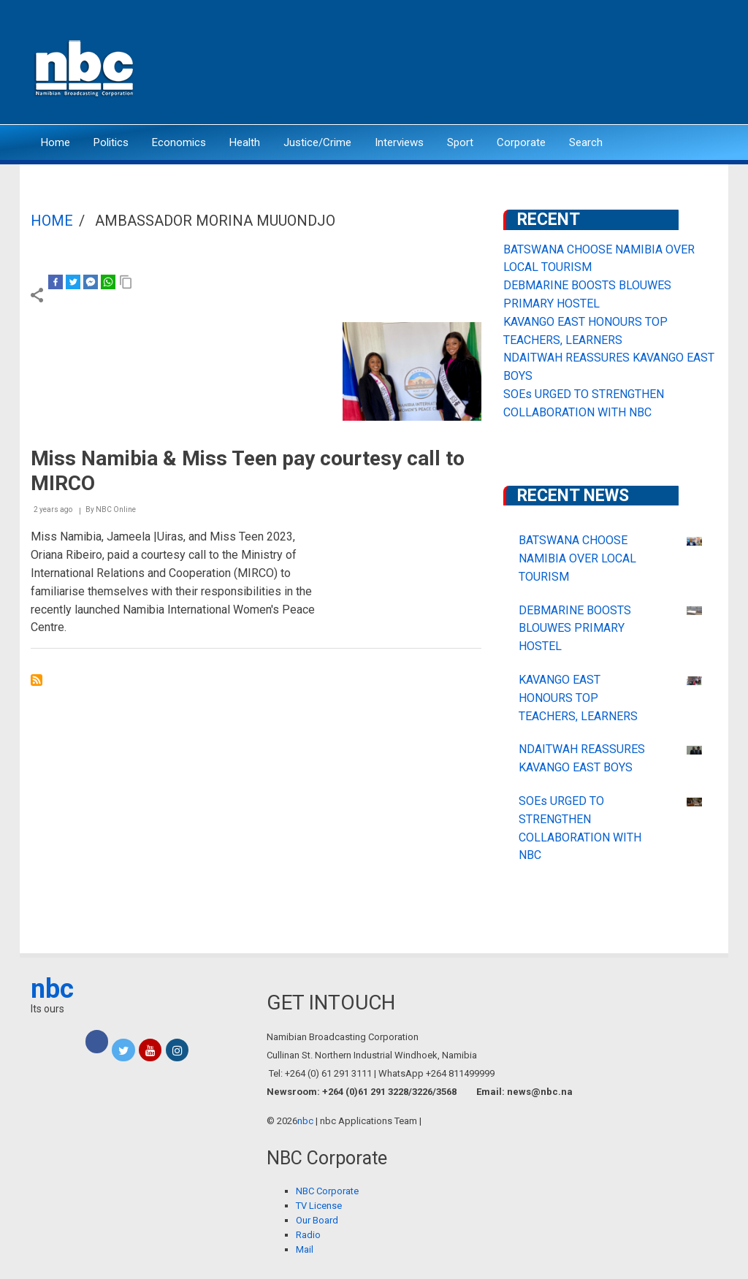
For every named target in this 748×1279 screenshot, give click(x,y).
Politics (111, 142)
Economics (179, 142)
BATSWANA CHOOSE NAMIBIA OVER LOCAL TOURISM (577, 558)
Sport (460, 142)
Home (55, 142)
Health (244, 142)
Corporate (521, 142)
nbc (52, 989)
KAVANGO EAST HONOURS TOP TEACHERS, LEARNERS (578, 698)
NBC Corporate (327, 1191)
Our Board (317, 1220)
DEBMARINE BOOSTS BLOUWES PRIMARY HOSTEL (575, 628)
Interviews (399, 142)
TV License (319, 1205)
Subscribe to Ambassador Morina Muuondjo (36, 680)
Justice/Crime (317, 142)
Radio (308, 1234)
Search (586, 142)
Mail (304, 1249)
